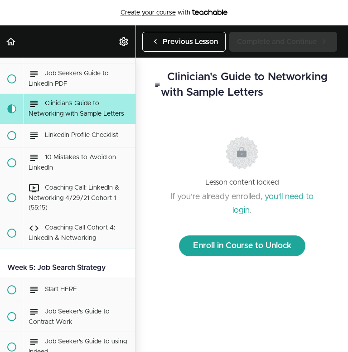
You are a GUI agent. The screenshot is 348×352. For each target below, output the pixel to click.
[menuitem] (124, 41)
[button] (11, 41)
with (174, 12)
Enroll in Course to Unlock (242, 246)
